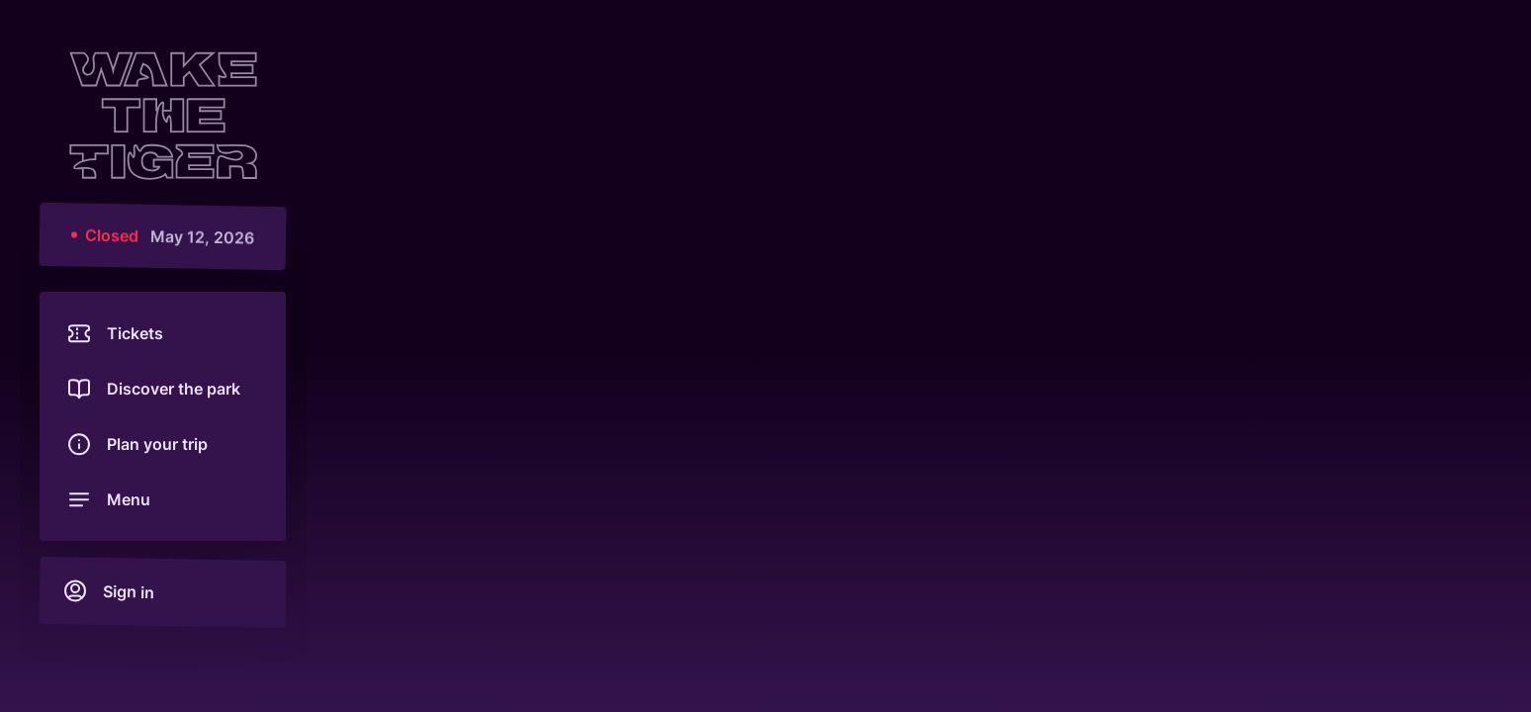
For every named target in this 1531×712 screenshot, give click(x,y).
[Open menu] (162, 499)
